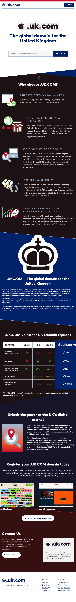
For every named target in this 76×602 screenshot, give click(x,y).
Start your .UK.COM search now (38, 518)
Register (45, 579)
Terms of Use (62, 585)
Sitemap (61, 579)
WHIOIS (45, 588)
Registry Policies (64, 588)
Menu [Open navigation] (69, 5)
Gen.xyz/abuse (50, 556)
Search (60, 53)
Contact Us (46, 590)
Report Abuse (63, 590)
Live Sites (45, 585)
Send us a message (11, 555)
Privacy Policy (63, 582)
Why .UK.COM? (47, 582)
